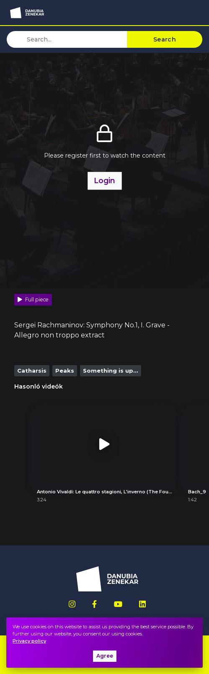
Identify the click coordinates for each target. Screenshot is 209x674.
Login (104, 180)
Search (164, 39)
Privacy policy (29, 641)
